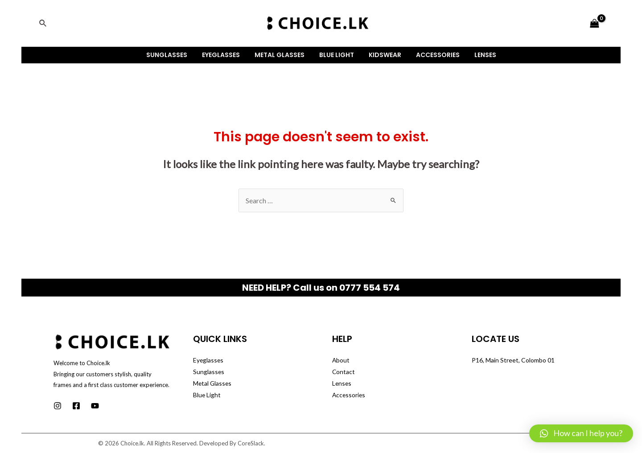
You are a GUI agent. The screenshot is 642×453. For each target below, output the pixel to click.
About (341, 360)
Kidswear (382, 54)
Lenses (479, 54)
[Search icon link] (43, 23)
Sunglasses (173, 54)
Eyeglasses (225, 54)
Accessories (433, 54)
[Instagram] (58, 406)
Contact (343, 371)
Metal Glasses (282, 54)
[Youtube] (95, 406)
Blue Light (336, 54)
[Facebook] (76, 406)
